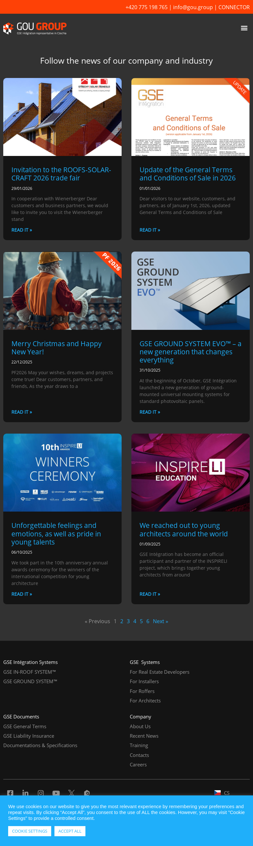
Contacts (139, 755)
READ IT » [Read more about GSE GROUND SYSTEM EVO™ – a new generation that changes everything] (150, 412)
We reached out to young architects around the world (184, 529)
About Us (140, 726)
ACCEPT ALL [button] (70, 831)
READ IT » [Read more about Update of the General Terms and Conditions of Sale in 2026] (150, 230)
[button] (244, 27)
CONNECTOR (234, 7)
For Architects (145, 700)
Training (139, 745)
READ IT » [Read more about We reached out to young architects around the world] (150, 594)
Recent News (144, 735)
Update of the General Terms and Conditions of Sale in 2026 (188, 173)
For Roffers (142, 691)
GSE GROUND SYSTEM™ (30, 681)
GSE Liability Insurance (28, 735)
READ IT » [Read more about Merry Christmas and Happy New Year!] (21, 412)
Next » (160, 621)
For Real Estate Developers (159, 672)
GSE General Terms (24, 726)
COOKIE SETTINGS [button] (29, 831)
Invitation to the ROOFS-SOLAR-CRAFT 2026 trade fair (61, 173)
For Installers (144, 681)
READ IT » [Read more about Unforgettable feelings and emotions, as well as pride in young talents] (21, 594)
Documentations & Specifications (40, 745)
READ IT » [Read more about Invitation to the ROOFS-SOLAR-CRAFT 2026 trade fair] (21, 230)
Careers (138, 764)
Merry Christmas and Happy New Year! (56, 347)
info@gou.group (193, 7)
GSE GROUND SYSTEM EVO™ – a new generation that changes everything (191, 351)
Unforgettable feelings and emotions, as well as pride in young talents (56, 533)
